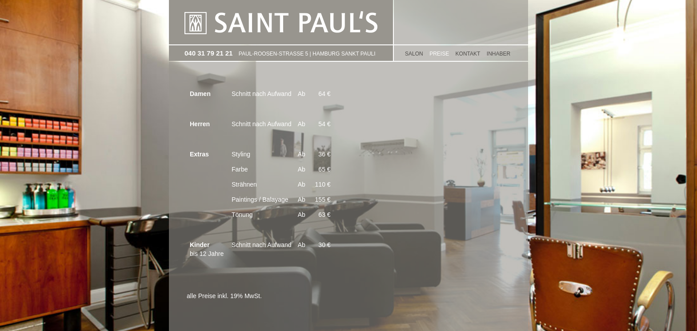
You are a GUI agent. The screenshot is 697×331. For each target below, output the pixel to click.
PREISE (439, 54)
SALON (414, 54)
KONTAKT (468, 54)
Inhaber (498, 54)
